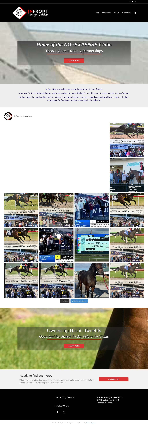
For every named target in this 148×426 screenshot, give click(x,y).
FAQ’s (116, 13)
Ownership (106, 13)
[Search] (134, 12)
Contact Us (126, 13)
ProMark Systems (91, 423)
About (96, 13)
